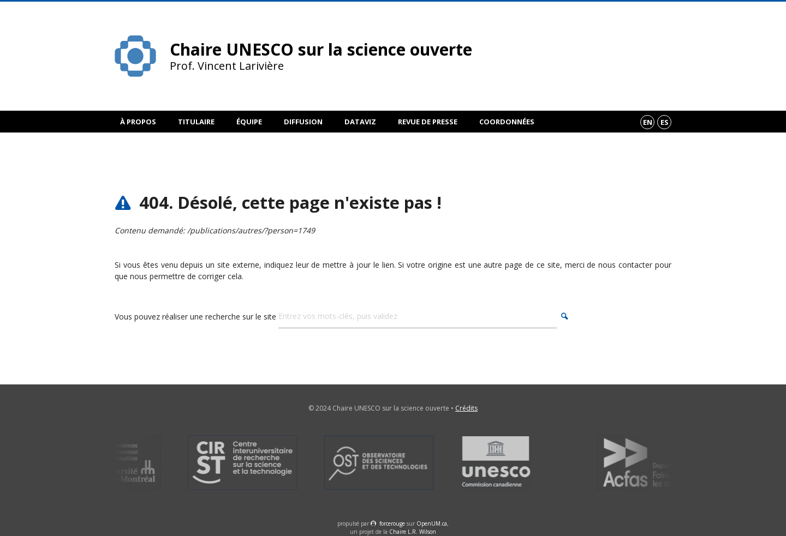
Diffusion (303, 122)
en (647, 122)
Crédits (466, 408)
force (392, 523)
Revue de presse (427, 122)
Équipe (249, 122)
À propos (138, 122)
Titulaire (196, 122)
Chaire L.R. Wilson (412, 531)
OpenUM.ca (431, 523)
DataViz (360, 122)
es (664, 122)
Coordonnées (506, 122)
